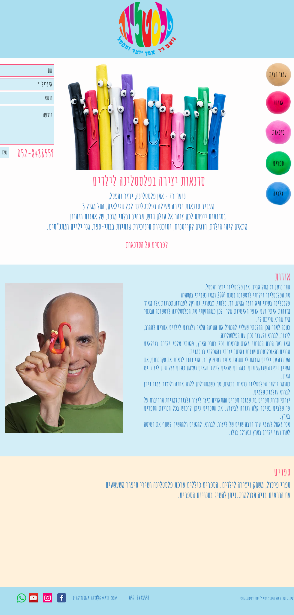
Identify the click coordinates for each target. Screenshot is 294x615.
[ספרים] (278, 163)
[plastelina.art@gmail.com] (95, 597)
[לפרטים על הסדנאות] (146, 245)
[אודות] (278, 102)
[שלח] (4, 152)
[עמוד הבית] (277, 74)
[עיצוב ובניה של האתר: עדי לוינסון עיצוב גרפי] (266, 597)
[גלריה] (278, 193)
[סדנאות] (278, 132)
